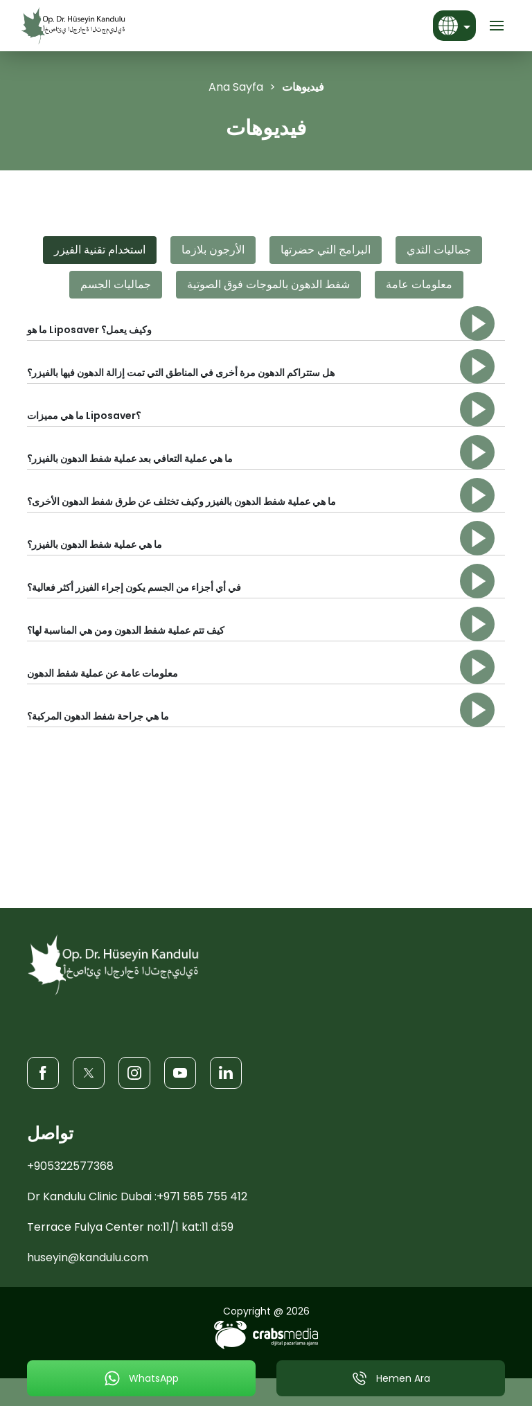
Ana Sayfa (236, 87)
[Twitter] (88, 1072)
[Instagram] (134, 1072)
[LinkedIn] (226, 1072)
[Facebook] (43, 1072)
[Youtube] (180, 1072)
